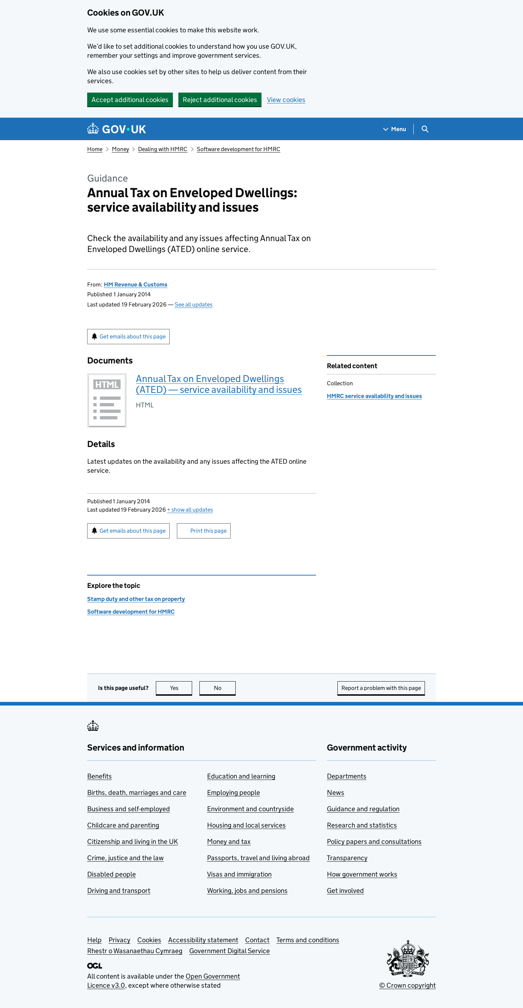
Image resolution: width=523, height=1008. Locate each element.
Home (94, 149)
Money (120, 149)
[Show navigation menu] (395, 129)
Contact (257, 940)
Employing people (233, 792)
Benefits (99, 776)
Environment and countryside (250, 809)
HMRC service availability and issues (374, 396)
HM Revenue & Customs (135, 284)
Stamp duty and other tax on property (136, 599)
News (335, 792)
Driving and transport (118, 890)
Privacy (119, 940)
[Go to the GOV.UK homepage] (116, 129)
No (225, 687)
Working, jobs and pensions (247, 890)
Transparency (347, 858)
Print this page (208, 530)
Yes (181, 687)
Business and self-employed (128, 809)
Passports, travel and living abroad (258, 858)
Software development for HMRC (238, 149)
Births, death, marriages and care (136, 792)
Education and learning (241, 776)
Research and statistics (362, 825)
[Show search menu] (425, 129)
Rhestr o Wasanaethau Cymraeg (134, 951)
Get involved (345, 890)
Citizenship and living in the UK (132, 841)
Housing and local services (246, 825)
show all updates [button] (190, 509)
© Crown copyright (407, 985)
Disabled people (111, 874)
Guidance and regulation (363, 809)
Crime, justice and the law (125, 858)
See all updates (193, 304)
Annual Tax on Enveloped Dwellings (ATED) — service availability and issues (219, 384)
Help (94, 940)
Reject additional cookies (220, 99)
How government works (362, 874)
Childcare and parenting (123, 825)
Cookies (149, 940)
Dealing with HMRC (162, 149)
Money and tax (229, 841)
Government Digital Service (229, 951)
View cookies (286, 99)
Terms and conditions (307, 940)
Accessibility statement (203, 940)
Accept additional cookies (130, 99)
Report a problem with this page (381, 687)
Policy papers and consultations (374, 841)
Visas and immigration (239, 874)
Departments (346, 776)
